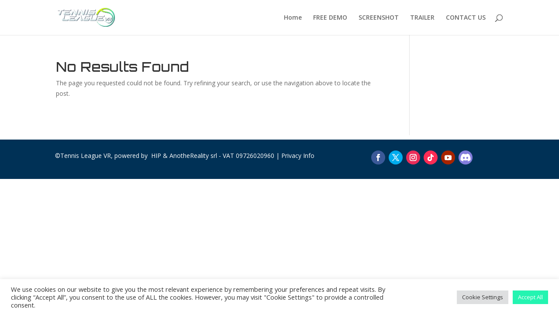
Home (293, 17)
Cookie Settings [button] (482, 297)
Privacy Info (297, 155)
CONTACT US (466, 17)
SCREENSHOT (379, 17)
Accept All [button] (530, 297)
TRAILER (422, 17)
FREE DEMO (330, 17)
